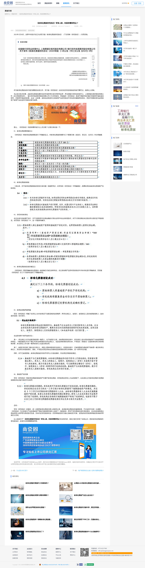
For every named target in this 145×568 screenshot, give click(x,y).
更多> (137, 106)
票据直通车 (48, 3)
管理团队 (29, 552)
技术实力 (29, 555)
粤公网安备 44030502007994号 (49, 564)
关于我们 (76, 3)
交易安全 (44, 555)
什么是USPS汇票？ (22, 470)
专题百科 (58, 558)
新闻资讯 (66, 3)
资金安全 (44, 552)
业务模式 (15, 555)
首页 (39, 3)
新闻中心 (7, 14)
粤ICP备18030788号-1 (63, 564)
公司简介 (15, 552)
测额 (57, 3)
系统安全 (44, 558)
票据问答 (14, 14)
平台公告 (58, 555)
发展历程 (15, 558)
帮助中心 (72, 555)
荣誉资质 (29, 558)
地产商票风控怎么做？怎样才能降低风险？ (91, 470)
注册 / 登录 (137, 3)
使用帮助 (124, 3)
